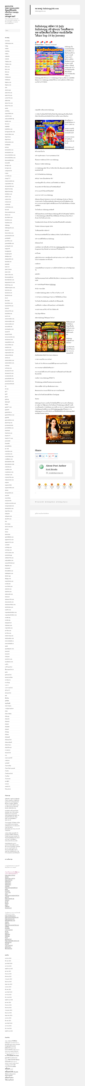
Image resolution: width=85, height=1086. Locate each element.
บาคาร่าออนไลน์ (9, 687)
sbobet (6, 490)
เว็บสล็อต (7, 776)
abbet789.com (8, 92)
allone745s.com (9, 103)
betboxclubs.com (9, 142)
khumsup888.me (9, 277)
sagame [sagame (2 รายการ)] (6, 1059)
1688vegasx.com (9, 43)
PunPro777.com (9, 438)
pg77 (6, 391)
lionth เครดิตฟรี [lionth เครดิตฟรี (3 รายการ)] (8, 1049)
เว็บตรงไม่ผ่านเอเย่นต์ (10, 768)
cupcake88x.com (9, 183)
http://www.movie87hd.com (12, 925)
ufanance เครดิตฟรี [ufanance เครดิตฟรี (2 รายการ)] (8, 1063)
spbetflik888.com (9, 537)
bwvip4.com (8, 165)
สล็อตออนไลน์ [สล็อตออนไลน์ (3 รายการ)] (12, 1074)
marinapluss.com (9, 329)
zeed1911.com (8, 659)
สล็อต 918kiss (8, 713)
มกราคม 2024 (8, 1025)
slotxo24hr (7, 534)
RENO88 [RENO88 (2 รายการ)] (15, 1057)
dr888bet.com (8, 194)
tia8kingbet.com (9, 573)
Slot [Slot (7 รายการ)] (9, 1060)
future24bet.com (9, 233)
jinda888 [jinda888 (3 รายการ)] (14, 1046)
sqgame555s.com (9, 539)
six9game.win (8, 516)
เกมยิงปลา (7, 760)
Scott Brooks (51, 469)
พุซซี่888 (7, 700)
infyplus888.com (9, 259)
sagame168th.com (9, 487)
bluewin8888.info (9, 160)
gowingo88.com (9, 246)
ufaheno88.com (9, 594)
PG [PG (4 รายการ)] (5, 1055)
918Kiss (7, 74)
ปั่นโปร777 (7, 690)
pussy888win (8, 446)
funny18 (7, 230)
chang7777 (7, 178)
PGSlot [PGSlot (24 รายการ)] (10, 1055)
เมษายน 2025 (8, 986)
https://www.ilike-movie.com (12, 940)
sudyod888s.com (9, 560)
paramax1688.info (9, 383)
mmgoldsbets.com (9, 342)
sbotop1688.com (9, 493)
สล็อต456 (7, 721)
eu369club (7, 204)
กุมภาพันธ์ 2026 (8, 963)
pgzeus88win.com (9, 420)
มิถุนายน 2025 (8, 981)
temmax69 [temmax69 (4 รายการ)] (7, 1061)
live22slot (7, 300)
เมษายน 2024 (8, 1018)
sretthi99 (7, 544)
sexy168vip (8, 498)
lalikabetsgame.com (10, 287)
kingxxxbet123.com (10, 282)
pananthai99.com (9, 378)
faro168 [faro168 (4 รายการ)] (7, 1044)
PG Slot (6, 389)
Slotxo (6, 531)
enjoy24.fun (8, 199)
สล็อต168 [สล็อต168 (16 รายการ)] (9, 1071)
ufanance (7, 596)
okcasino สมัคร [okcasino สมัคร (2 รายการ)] (8, 1052)
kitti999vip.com (9, 285)
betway (7, 147)
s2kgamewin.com (9, 480)
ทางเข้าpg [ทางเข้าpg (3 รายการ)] (7, 1065)
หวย (6, 755)
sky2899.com (8, 519)
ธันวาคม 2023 (8, 1028)
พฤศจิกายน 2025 (9, 968)
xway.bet (7, 651)
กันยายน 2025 (8, 973)
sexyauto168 (8, 500)
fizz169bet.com (8, 217)
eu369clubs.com (9, 207)
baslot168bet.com (9, 134)
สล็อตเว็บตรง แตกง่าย (10, 878)
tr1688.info (7, 583)
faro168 (7, 209)
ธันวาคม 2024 (8, 997)
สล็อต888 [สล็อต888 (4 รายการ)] (15, 1072)
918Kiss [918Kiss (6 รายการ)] (14, 1041)
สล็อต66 (7, 724)
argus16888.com (9, 113)
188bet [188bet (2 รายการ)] (6, 1041)
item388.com (8, 261)
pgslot (6, 889)
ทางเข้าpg (7, 682)
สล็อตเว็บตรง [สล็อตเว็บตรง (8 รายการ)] (9, 1077)
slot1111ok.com (9, 526)
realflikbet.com (9, 459)
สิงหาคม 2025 (8, 976)
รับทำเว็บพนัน (8, 706)
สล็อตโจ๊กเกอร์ (8, 747)
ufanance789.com (9, 599)
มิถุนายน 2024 (8, 1012)
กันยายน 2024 (8, 1005)
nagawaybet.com (9, 350)
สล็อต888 (7, 726)
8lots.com (7, 66)
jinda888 (7, 264)
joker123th (7, 272)
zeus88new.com (9, 661)
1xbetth (7, 59)
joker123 (7, 923)
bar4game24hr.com (10, 131)
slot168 (6, 529)
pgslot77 (7, 933)
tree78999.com (8, 586)
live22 (6, 298)
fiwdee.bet (7, 215)
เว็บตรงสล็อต (8, 765)
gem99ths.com (8, 240)
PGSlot (6, 404)
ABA (6, 87)
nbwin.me (7, 357)
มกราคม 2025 (8, 994)
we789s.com (8, 630)
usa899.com (8, 609)
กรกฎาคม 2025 (8, 979)
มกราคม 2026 (8, 966)
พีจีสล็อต (7, 698)
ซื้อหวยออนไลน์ (8, 948)
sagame (7, 482)
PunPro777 (7, 435)
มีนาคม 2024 (8, 1020)
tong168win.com (9, 581)
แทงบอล (7, 784)
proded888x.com (9, 428)
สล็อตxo (7, 734)
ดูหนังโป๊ (7, 897)
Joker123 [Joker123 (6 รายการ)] (8, 1048)
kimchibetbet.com (9, 279)
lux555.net (7, 316)
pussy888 (7, 891)
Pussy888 (7, 443)
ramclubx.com (8, 451)
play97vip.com (8, 422)
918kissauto (8, 77)
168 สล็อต (7, 40)
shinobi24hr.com (9, 508)
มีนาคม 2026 (8, 961)
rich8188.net (8, 467)
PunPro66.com (8, 433)
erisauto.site (8, 202)
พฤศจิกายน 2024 (9, 999)
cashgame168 (8, 170)
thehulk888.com (9, 570)
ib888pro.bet (8, 256)
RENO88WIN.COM (9, 461)
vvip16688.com (8, 628)
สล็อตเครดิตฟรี (8, 742)
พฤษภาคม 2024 (8, 1015)
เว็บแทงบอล (7, 778)
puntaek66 (7, 441)
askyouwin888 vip (9, 118)
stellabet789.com (9, 557)
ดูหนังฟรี (7, 944)
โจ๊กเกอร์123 (8, 789)
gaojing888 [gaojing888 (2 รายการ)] (18, 1044)
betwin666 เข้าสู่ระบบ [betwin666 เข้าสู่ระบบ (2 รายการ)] (15, 1042)
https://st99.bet (8, 880)
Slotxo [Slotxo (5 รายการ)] (17, 1059)
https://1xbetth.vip (9, 898)
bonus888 (7, 163)
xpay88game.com (9, 648)
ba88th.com (8, 121)
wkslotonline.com (9, 638)
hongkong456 (8, 253)
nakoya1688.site (9, 355)
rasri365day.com (9, 456)
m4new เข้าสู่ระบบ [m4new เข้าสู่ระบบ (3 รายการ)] (14, 1051)
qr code (7, 448)
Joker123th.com (9, 274)
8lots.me (7, 72)
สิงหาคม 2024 (8, 1007)
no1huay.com (8, 368)
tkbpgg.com (8, 578)
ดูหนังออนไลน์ (8, 674)
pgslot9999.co (8, 412)
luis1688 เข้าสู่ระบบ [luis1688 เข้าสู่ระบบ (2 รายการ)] (15, 1049)
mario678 (7, 331)
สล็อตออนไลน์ (8, 739)
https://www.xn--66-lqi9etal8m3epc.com (10, 919)
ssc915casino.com (9, 552)
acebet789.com (8, 98)
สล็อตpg (7, 732)
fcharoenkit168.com (10, 212)
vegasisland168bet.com (11, 612)
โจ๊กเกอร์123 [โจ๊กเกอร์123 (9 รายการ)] (9, 1080)
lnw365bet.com (9, 303)
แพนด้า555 (7, 786)
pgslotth (7, 417)
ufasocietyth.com (9, 602)
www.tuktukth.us (9, 641)
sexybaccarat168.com (10, 503)
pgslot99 (7, 409)
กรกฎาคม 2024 (8, 1010)
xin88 (6, 646)
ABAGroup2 (8, 90)
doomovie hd (8, 908)
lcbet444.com (8, 290)
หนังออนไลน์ (8, 752)
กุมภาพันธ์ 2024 (8, 1023)
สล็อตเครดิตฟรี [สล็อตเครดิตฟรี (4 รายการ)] (8, 1075)
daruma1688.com (9, 186)
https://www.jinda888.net (11, 887)
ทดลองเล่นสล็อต (8, 677)
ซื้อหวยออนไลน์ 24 (9, 669)
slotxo (6, 894)
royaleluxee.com (9, 472)
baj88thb (7, 126)
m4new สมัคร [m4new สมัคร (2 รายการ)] (7, 1051)
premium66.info (9, 425)
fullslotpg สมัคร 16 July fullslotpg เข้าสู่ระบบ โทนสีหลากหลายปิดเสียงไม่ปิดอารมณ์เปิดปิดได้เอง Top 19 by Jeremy (54, 30)
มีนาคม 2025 (8, 989)
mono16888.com (9, 344)
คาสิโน (6, 664)
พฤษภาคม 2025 (8, 984)
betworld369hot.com (10, 155)
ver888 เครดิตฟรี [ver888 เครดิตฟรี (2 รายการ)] (15, 1063)
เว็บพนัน (7, 771)
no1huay (7, 365)
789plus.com (8, 61)
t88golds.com (8, 565)
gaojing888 (7, 238)
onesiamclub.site (9, 376)
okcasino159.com (9, 370)
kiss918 (7, 903)
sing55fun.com (8, 511)
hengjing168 (8, 251)
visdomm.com (8, 625)
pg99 (6, 394)
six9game (7, 513)
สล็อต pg (7, 716)
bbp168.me (8, 137)
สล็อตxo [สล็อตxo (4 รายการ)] (7, 1074)
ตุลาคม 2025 (8, 971)
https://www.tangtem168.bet (12, 895)
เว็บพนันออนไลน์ (9, 773)
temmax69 (7, 568)
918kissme (7, 79)
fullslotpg (7, 225)
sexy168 (7, 495)
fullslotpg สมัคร (60, 247)
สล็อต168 (7, 719)
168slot (6, 48)
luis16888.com (8, 313)
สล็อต (6, 711)
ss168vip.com (8, 547)
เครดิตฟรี (7, 763)
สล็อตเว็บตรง (8, 745)
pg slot (6, 901)
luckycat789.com (9, 311)
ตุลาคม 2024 (8, 1002)
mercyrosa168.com (10, 337)
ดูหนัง (6, 672)
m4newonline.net (9, 324)
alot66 (6, 108)
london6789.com (9, 305)
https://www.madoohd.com (11, 917)
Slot (6, 521)
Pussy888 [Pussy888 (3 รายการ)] (12, 1057)
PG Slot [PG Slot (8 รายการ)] (16, 1055)
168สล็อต (7, 51)
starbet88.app (8, 555)
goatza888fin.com (9, 243)
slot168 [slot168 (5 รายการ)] (13, 1059)
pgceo (6, 396)
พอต (6, 695)
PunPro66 (7, 430)
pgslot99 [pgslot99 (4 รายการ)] (7, 1057)
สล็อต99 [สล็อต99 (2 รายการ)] (11, 1069)
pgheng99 (7, 934)
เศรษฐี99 (7, 781)
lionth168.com (8, 292)
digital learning (9, 189)
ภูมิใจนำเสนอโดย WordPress (42, 513)
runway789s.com (9, 477)
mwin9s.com (8, 347)
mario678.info (8, 334)
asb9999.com (8, 116)
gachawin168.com (9, 235)
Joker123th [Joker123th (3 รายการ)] (13, 1048)
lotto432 (7, 308)
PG (5, 386)
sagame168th (8, 485)
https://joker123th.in (10, 875)
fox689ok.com (8, 220)
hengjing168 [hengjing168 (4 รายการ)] (8, 1046)
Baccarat (7, 124)
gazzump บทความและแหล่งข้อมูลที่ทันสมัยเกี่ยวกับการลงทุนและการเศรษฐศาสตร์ (12, 11)
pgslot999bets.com (9, 415)
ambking (7, 111)
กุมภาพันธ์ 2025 (8, 992)
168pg (6, 46)
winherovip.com (9, 635)
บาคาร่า (7, 685)
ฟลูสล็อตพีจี (7, 703)
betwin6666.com (9, 150)
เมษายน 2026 (8, 958)
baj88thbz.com (8, 129)
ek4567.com (8, 196)
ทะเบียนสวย (7, 680)
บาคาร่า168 (7, 892)
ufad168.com (8, 589)
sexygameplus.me (9, 506)
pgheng (7, 399)
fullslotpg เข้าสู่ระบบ (62, 502)
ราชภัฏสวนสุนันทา (9, 708)
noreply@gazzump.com (54, 473)
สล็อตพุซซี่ (7, 737)
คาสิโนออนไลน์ (8, 667)
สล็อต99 (7, 729)
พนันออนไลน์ (8, 693)
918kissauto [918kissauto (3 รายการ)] (7, 1042)
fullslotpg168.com (9, 227)
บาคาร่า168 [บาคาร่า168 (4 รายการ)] (12, 1065)
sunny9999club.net (10, 563)
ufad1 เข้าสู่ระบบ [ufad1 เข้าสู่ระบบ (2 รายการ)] (14, 1061)
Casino (6, 173)
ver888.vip (7, 617)
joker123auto (8, 269)
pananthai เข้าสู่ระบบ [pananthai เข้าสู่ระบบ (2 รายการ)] (15, 1052)
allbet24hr (7, 100)
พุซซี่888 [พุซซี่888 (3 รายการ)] (14, 1066)
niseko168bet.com (9, 360)
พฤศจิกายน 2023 (9, 1031)
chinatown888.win (9, 181)
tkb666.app (8, 576)
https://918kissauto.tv (10, 915)
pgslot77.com (8, 407)
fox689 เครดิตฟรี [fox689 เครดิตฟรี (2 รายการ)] (12, 1044)
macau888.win (8, 326)
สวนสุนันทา (7, 750)
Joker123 (7, 266)
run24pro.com (8, 474)
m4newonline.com (9, 318)
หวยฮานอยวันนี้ (8, 758)
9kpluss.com (8, 82)
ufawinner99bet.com (10, 604)
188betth (7, 56)
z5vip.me (7, 656)
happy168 (7, 248)
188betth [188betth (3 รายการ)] (10, 1041)
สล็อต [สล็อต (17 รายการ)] (7, 1068)
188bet (6, 53)
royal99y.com (8, 469)
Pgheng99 (7, 402)
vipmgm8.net (8, 622)
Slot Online (7, 524)
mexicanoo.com (9, 339)
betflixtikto (7, 144)
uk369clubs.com (9, 607)
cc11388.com (8, 176)
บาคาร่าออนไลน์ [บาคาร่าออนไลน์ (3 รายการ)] (8, 1066)
